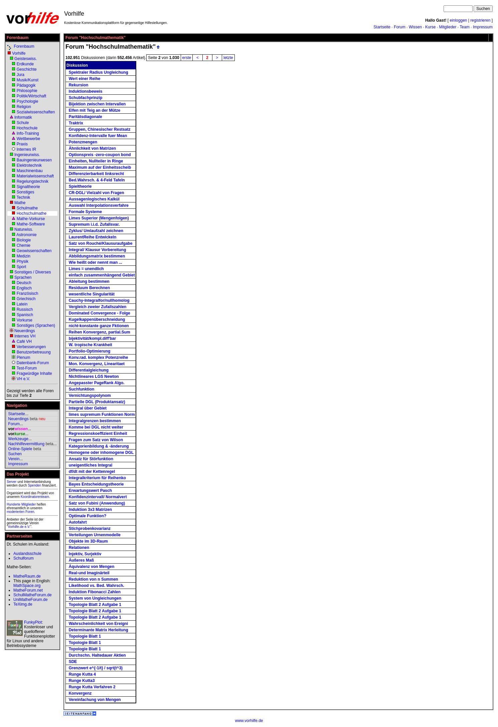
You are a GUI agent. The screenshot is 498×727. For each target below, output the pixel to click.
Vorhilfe (18, 53)
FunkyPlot (33, 622)
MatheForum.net (28, 590)
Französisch (27, 293)
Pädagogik (26, 85)
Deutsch (24, 282)
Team (464, 27)
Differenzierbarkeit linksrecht (96, 173)
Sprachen (22, 277)
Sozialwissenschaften (36, 112)
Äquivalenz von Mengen (92, 566)
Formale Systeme (85, 211)
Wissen (415, 27)
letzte (228, 57)
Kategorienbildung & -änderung (99, 446)
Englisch (24, 288)
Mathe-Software (31, 224)
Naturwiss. (23, 229)
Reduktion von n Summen (93, 579)
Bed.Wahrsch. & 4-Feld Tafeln (97, 180)
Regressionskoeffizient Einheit (98, 433)
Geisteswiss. (25, 58)
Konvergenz (80, 693)
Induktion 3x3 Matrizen (90, 509)
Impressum (483, 27)
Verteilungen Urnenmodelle (95, 535)
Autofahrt (78, 522)
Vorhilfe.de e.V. (19, 527)
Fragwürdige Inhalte (34, 373)
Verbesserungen (31, 346)
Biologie (24, 240)
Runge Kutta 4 (82, 674)
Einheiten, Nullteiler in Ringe (96, 161)
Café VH (24, 341)
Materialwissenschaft (35, 176)
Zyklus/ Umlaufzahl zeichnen (96, 230)
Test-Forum (26, 368)
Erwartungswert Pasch (90, 490)
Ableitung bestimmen (89, 281)
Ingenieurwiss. (27, 154)
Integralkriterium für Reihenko (97, 478)
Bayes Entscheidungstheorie (96, 484)
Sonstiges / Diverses (32, 272)
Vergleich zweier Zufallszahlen (98, 306)
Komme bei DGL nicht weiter (96, 427)
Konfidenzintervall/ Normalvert (98, 497)
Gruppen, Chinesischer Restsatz (100, 129)
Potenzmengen (83, 142)
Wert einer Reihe (84, 78)
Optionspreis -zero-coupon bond (100, 154)
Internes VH (24, 336)
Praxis (22, 144)
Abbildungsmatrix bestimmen (97, 256)
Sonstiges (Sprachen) (36, 325)
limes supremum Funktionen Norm (102, 414)
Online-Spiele (20, 449)
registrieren (480, 20)
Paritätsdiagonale (85, 116)
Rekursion (79, 85)
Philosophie (27, 90)
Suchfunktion (82, 389)
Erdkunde (25, 64)
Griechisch (26, 298)
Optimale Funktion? (88, 516)
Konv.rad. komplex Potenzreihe (98, 357)
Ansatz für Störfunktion (91, 459)
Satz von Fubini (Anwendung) (97, 503)
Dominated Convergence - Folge (99, 313)
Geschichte (27, 69)
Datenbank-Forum (33, 362)
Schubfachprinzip (86, 97)
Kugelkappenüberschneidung (97, 319)
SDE (73, 661)
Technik (23, 197)
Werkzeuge (18, 439)
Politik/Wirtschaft (31, 96)
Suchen (15, 454)
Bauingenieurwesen (34, 160)
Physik (22, 261)
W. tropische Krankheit (90, 344)
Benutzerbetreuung (34, 352)
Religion (24, 106)
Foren (29, 512)
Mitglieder (447, 27)
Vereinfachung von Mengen (95, 699)
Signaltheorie (28, 186)
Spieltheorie (80, 186)
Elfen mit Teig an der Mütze (94, 110)
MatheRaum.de (27, 576)
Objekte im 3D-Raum (88, 541)
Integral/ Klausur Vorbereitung (97, 249)
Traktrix (76, 123)
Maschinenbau (30, 170)
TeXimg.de (22, 604)
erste (186, 57)
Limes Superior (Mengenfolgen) (99, 218)
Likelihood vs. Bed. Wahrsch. (96, 585)
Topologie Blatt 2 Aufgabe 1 (95, 604)
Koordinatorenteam (35, 497)
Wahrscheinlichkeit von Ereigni (98, 623)
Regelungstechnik (32, 181)
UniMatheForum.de (30, 599)
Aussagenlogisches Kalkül (94, 199)
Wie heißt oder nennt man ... (95, 262)
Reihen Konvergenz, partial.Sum (99, 332)
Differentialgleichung (89, 370)
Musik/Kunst (27, 80)
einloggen (458, 20)
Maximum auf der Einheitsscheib (100, 167)
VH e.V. (23, 379)
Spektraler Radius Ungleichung (98, 72)
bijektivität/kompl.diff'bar (92, 338)
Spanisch (25, 314)
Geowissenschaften (34, 250)
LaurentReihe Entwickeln (93, 237)
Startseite (381, 27)
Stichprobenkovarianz (90, 528)
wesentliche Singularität (92, 294)
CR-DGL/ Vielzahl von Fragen (96, 192)
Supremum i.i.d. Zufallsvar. (94, 224)
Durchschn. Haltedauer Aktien (97, 655)
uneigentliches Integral (91, 465)
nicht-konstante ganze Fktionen (99, 325)
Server (11, 482)
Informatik (23, 117)
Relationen (79, 547)
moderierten (15, 512)
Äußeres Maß (81, 560)
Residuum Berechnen (89, 287)
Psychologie (27, 101)
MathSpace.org (26, 585)
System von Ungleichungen (95, 598)
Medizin (23, 256)
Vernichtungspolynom (90, 395)
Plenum (23, 357)
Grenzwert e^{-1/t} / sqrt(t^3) (96, 668)
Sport (21, 266)
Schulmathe (27, 208)
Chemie (23, 245)
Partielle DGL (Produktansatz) (97, 402)
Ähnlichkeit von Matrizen (92, 148)
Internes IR (26, 149)
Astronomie (26, 234)
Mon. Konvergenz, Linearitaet (97, 363)
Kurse (430, 27)
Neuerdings (24, 330)
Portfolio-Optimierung (90, 351)
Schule (23, 122)
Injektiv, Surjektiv (85, 554)
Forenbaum (24, 46)
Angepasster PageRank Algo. (97, 383)
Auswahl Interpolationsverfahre (99, 205)
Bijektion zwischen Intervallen (97, 104)
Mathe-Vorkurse (31, 218)
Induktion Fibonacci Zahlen (95, 592)
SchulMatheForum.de (32, 595)
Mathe (19, 202)
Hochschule (27, 128)
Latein (22, 304)
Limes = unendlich (86, 268)
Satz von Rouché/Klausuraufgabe (101, 243)
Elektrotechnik (29, 165)
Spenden (34, 485)
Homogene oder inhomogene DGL (101, 452)
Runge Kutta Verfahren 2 (92, 687)
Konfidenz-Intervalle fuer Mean (98, 135)
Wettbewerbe (28, 138)
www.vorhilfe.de (249, 720)
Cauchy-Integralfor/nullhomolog (99, 300)
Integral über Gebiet (88, 408)
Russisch (25, 309)
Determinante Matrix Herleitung (98, 630)
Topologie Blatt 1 (85, 636)
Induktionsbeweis (86, 91)
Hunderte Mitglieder (21, 504)
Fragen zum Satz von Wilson (96, 440)
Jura (20, 74)
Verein (13, 459)
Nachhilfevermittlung (26, 444)
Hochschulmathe (31, 213)
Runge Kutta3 (82, 680)
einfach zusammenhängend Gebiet (102, 275)
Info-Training (28, 133)
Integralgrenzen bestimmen (95, 421)
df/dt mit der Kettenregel (92, 471)
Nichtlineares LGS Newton (94, 376)
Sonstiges (25, 192)
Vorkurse (24, 320)
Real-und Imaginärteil (89, 573)
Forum (399, 27)
